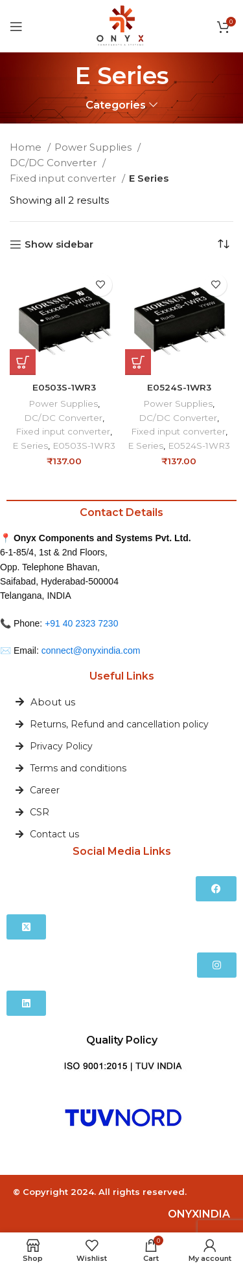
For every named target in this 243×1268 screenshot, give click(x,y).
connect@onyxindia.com (91, 650)
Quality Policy (121, 1040)
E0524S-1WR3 (179, 387)
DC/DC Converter (54, 162)
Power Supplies (94, 147)
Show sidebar (59, 244)
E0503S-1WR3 (64, 387)
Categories (116, 105)
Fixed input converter (64, 178)
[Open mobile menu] (16, 26)
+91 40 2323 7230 (81, 623)
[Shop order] (223, 244)
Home (27, 147)
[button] (23, 362)
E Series (30, 445)
